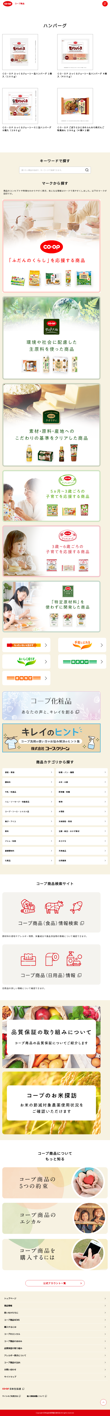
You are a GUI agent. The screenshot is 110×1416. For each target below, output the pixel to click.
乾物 (60, 801)
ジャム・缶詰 (10, 841)
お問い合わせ (10, 1369)
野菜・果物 (9, 772)
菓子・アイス (10, 821)
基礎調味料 (9, 850)
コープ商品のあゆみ (13, 1341)
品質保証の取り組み (13, 1348)
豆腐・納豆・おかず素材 (69, 831)
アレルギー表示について (15, 1355)
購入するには (10, 1326)
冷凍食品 (62, 850)
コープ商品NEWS (12, 1319)
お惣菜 (61, 811)
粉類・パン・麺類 (66, 772)
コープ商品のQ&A (12, 1362)
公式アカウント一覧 (54, 1283)
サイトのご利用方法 (10, 1396)
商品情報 (8, 1305)
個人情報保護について (35, 1396)
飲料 (7, 831)
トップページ (10, 1298)
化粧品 (8, 860)
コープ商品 (13, 3)
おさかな (62, 841)
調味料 (8, 782)
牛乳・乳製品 (10, 792)
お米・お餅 (63, 782)
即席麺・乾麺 (64, 792)
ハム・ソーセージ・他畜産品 (17, 801)
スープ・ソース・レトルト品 (17, 811)
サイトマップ (10, 1376)
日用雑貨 (62, 860)
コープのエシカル (12, 1334)
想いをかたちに (11, 1312)
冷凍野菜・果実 (65, 821)
